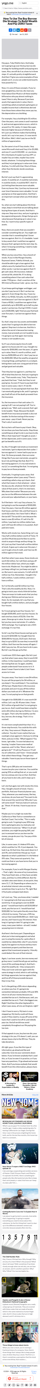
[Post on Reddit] (22, 30)
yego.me (7, 3)
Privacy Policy (33, 1372)
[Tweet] (14, 30)
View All (35, 1095)
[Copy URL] (29, 30)
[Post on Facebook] (10, 30)
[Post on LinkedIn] (18, 30)
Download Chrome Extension (21, 14)
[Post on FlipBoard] (26, 30)
